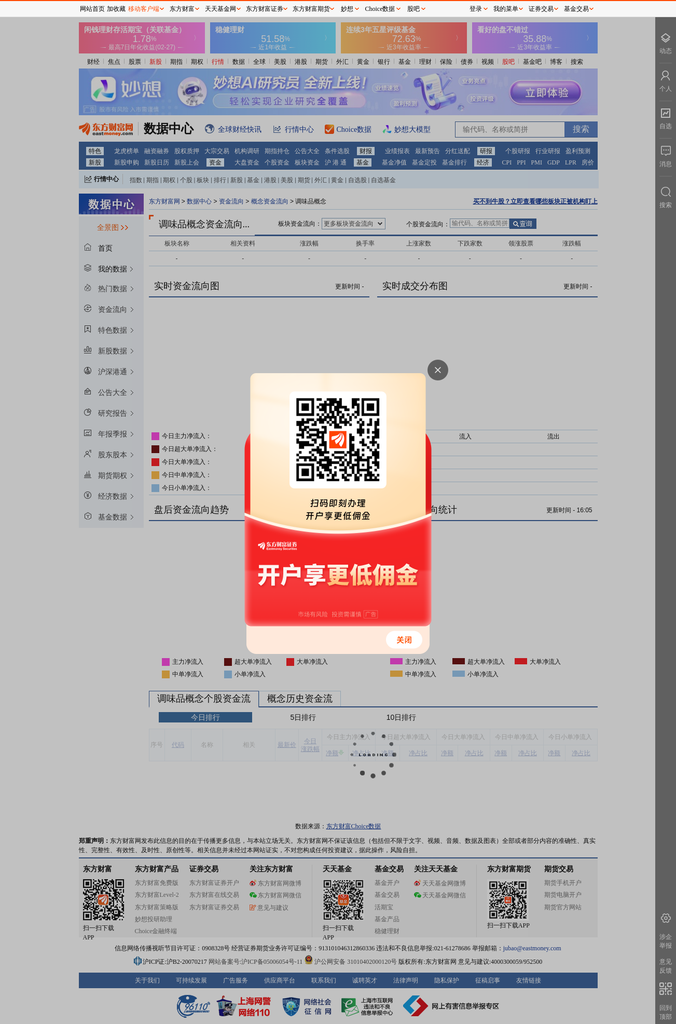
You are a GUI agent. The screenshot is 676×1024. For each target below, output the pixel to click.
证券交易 (541, 8)
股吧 (413, 8)
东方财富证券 (264, 8)
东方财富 (182, 8)
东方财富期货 (311, 8)
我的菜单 (505, 8)
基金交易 (576, 8)
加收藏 (116, 8)
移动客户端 (143, 8)
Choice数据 (380, 8)
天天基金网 (220, 8)
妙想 (347, 8)
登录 (476, 8)
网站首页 (92, 8)
